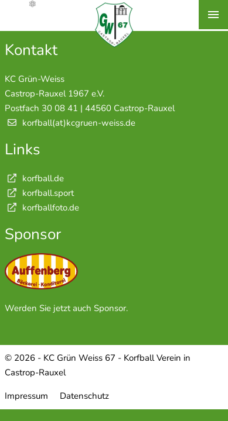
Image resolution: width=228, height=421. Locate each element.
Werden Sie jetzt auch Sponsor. (66, 308)
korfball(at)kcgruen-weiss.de (78, 123)
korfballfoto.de (42, 207)
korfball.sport (39, 193)
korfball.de (34, 178)
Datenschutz (84, 396)
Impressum (26, 396)
